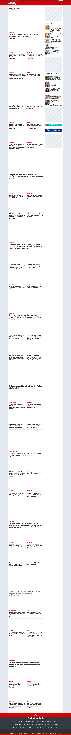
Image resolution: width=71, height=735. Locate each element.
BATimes (54, 721)
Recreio (52, 724)
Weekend (38, 721)
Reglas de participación (48, 727)
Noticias (22, 721)
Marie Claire (28, 721)
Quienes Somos (22, 727)
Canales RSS (15, 727)
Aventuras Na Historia (32, 724)
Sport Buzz (47, 724)
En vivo (60, 3)
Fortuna (33, 721)
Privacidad (36, 727)
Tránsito (56, 727)
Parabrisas (44, 721)
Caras (20, 724)
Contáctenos (30, 727)
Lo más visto (49, 23)
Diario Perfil (17, 721)
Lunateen (49, 721)
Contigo (24, 724)
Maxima (56, 724)
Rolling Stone (41, 724)
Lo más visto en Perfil (52, 74)
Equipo (40, 727)
